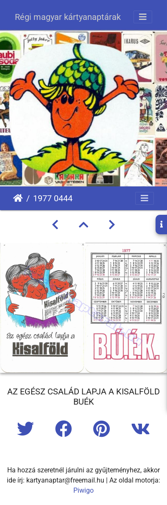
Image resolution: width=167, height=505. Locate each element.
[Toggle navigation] (143, 17)
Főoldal (18, 198)
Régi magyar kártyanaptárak (68, 17)
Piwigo (83, 490)
